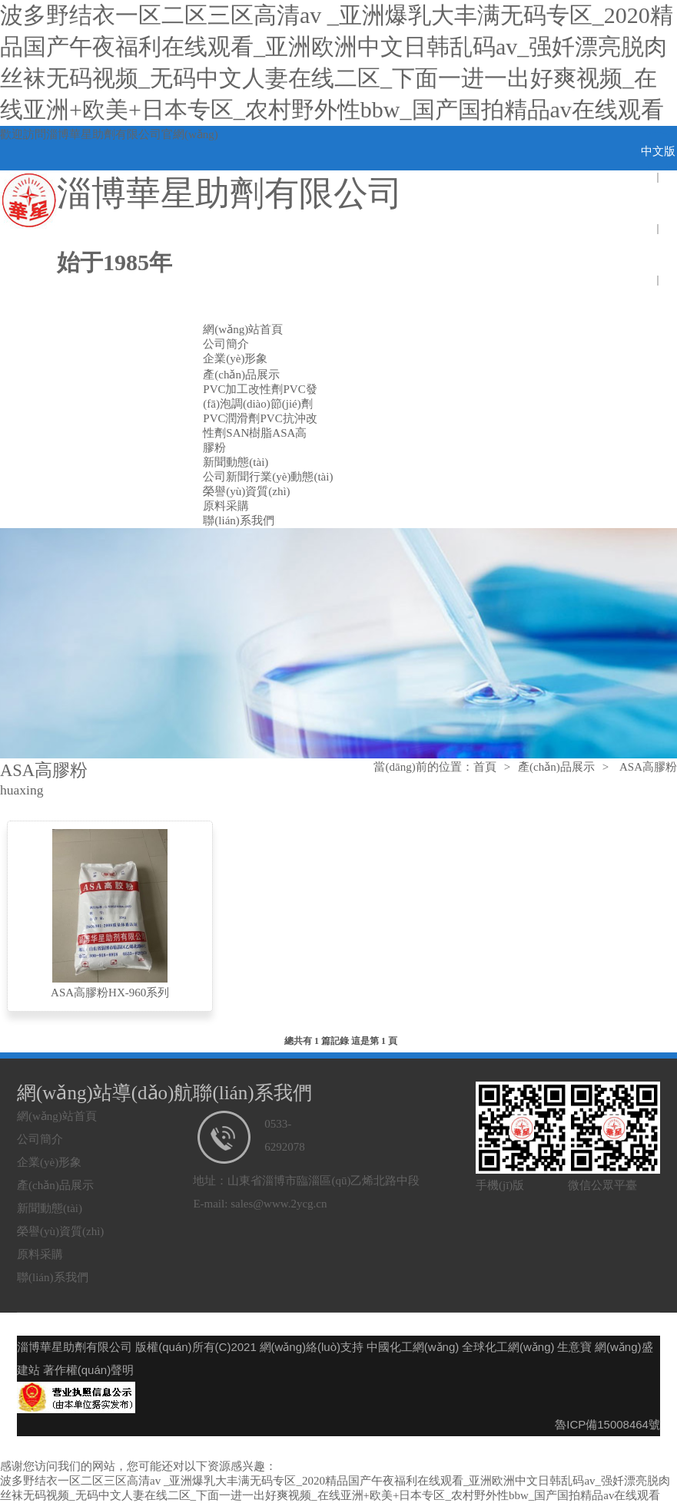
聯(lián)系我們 (238, 520)
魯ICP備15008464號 (607, 1424)
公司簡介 (226, 344)
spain (657, 254)
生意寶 (574, 1346)
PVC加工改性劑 (243, 389)
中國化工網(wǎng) (413, 1346)
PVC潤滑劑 (231, 418)
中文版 (658, 151)
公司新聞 (226, 477)
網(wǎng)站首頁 (243, 329)
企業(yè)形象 (235, 358)
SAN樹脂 (249, 433)
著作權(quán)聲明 (88, 1369)
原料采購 (226, 506)
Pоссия (658, 305)
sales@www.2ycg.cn (279, 1203)
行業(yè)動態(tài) (291, 477)
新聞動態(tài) (235, 462)
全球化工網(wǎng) (508, 1346)
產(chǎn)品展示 (241, 374)
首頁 (484, 767)
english (657, 203)
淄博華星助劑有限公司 (103, 134)
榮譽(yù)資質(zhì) (246, 491)
